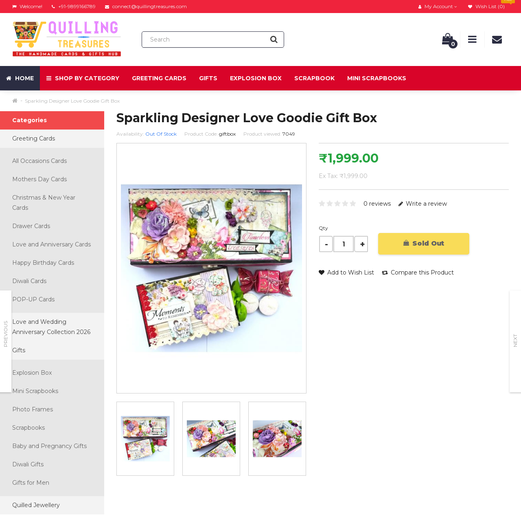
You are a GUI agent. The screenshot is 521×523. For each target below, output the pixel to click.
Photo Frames (32, 409)
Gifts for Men (30, 482)
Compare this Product (418, 272)
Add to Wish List (346, 272)
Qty (323, 228)
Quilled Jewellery (36, 505)
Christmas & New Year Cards (43, 202)
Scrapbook (314, 78)
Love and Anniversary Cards (51, 244)
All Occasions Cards (39, 161)
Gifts (208, 78)
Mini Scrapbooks (376, 78)
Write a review (422, 203)
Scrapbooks (28, 427)
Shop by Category (82, 78)
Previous (5, 334)
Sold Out (423, 243)
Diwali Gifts (28, 464)
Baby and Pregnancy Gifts (49, 446)
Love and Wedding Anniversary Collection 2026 (51, 327)
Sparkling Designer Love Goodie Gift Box (72, 101)
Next (515, 340)
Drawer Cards (31, 226)
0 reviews (377, 203)
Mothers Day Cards (39, 179)
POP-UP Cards (33, 299)
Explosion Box (256, 78)
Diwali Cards (29, 281)
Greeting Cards (159, 78)
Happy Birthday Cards (43, 262)
